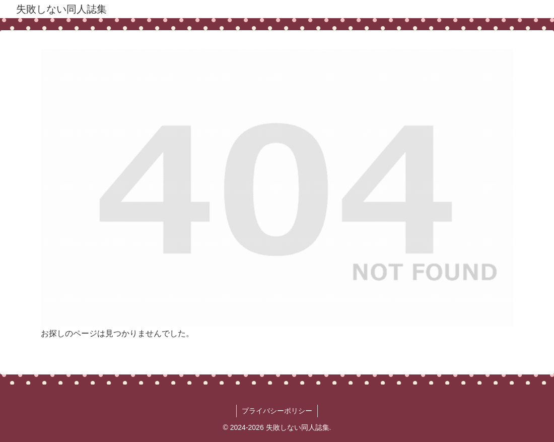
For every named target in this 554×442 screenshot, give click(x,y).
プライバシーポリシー (277, 411)
